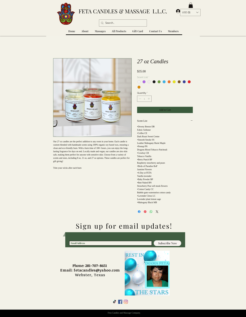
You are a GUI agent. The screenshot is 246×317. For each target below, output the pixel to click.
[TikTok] (114, 302)
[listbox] (190, 12)
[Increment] (149, 99)
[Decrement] (140, 99)
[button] (190, 5)
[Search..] (122, 23)
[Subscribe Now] (167, 243)
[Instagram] (126, 302)
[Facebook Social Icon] (120, 302)
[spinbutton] (144, 99)
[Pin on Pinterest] (145, 212)
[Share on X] (157, 212)
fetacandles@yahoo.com (97, 270)
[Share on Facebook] (139, 212)
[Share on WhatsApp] (151, 212)
